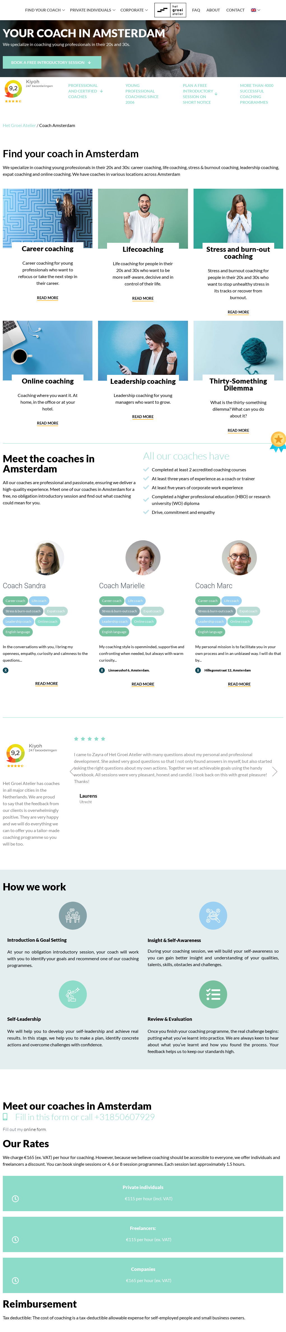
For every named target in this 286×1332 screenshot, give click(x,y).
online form (35, 1129)
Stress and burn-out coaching (238, 252)
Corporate (132, 10)
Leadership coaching (143, 381)
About (213, 10)
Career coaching (47, 248)
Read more (46, 683)
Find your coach (43, 10)
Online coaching (48, 381)
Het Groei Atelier (19, 125)
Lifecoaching (143, 249)
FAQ (196, 10)
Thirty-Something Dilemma (238, 384)
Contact (235, 10)
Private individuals (90, 10)
